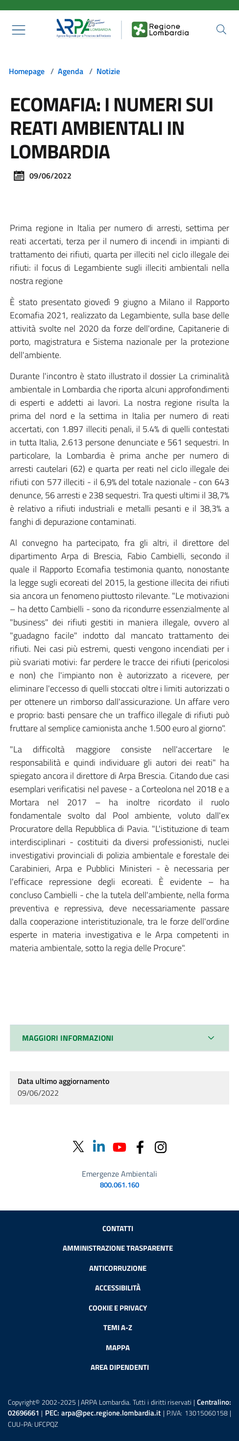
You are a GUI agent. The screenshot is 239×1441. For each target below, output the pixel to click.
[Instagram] (160, 1146)
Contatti (117, 1228)
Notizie (108, 71)
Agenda (70, 71)
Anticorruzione (117, 1268)
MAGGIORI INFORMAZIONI (68, 1038)
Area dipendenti (120, 1367)
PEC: (103, 1412)
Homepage (27, 71)
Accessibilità (118, 1287)
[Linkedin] (99, 1146)
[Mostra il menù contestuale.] (18, 30)
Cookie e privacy (118, 1307)
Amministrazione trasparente (118, 1248)
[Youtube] (119, 1146)
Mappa (118, 1347)
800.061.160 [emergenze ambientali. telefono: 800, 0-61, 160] (119, 1185)
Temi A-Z (117, 1327)
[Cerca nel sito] (221, 29)
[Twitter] (78, 1146)
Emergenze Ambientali (119, 1174)
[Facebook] (140, 1146)
